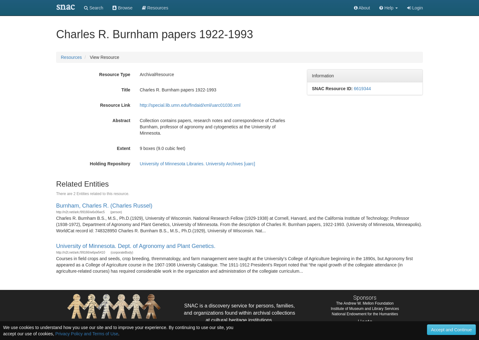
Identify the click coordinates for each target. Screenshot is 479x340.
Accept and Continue (451, 329)
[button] (389, 8)
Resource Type (114, 74)
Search (93, 7)
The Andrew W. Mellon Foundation (364, 303)
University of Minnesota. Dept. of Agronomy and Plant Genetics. (135, 246)
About (362, 7)
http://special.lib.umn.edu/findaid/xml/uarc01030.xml (190, 105)
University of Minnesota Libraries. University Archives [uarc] (197, 163)
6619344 (362, 88)
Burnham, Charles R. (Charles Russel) (104, 206)
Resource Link (115, 105)
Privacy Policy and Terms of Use (86, 333)
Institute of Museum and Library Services (365, 309)
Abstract (121, 120)
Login (415, 7)
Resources (71, 57)
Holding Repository (110, 163)
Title (125, 89)
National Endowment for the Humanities (365, 314)
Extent (123, 148)
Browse (123, 7)
